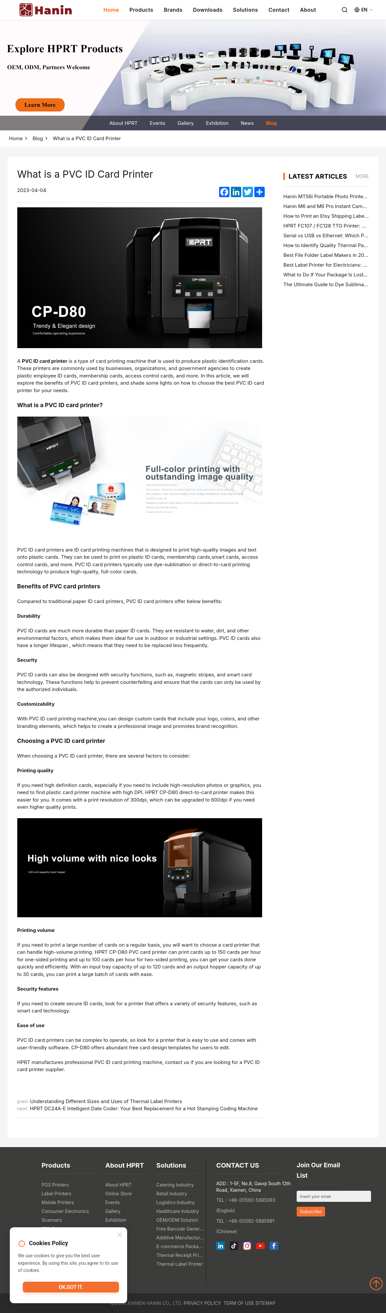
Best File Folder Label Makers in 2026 (326, 255)
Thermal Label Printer (179, 1264)
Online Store (118, 1193)
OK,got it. (71, 1289)
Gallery (186, 123)
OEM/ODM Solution (177, 1220)
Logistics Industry (175, 1202)
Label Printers (56, 1193)
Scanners (51, 1220)
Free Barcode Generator (180, 1229)
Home (111, 10)
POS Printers (55, 1185)
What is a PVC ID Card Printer (87, 138)
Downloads (208, 10)
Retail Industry (171, 1193)
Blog (271, 123)
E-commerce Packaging (180, 1246)
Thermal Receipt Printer (180, 1255)
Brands (173, 10)
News (247, 123)
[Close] (120, 1236)
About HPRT (123, 123)
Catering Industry (175, 1185)
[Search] (344, 10)
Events (157, 123)
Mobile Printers (57, 1202)
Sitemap (265, 1303)
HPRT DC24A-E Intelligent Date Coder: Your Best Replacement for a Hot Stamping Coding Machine (144, 1108)
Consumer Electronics (65, 1211)
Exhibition (217, 123)
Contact (279, 10)
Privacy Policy (202, 1303)
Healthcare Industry (177, 1211)
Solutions (245, 10)
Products (141, 10)
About (308, 10)
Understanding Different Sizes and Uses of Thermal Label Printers (106, 1101)
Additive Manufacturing (180, 1237)
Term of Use (239, 1303)
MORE (362, 176)
